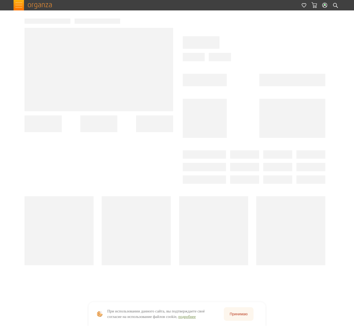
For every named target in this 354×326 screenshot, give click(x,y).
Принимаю (239, 314)
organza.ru (42, 5)
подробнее (187, 317)
